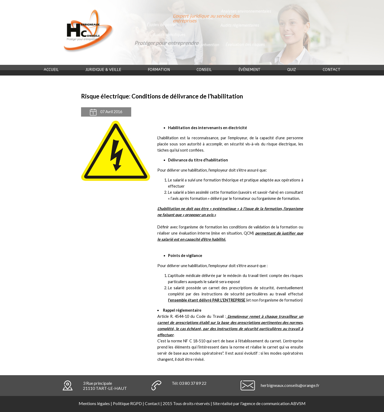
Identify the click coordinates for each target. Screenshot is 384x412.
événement (249, 70)
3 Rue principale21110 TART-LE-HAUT (105, 386)
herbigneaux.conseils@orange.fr (290, 385)
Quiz (291, 70)
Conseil (204, 70)
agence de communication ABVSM (274, 403)
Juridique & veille (103, 70)
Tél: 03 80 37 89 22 (189, 383)
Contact (332, 70)
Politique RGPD (127, 403)
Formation (159, 70)
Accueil (51, 70)
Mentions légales (94, 403)
